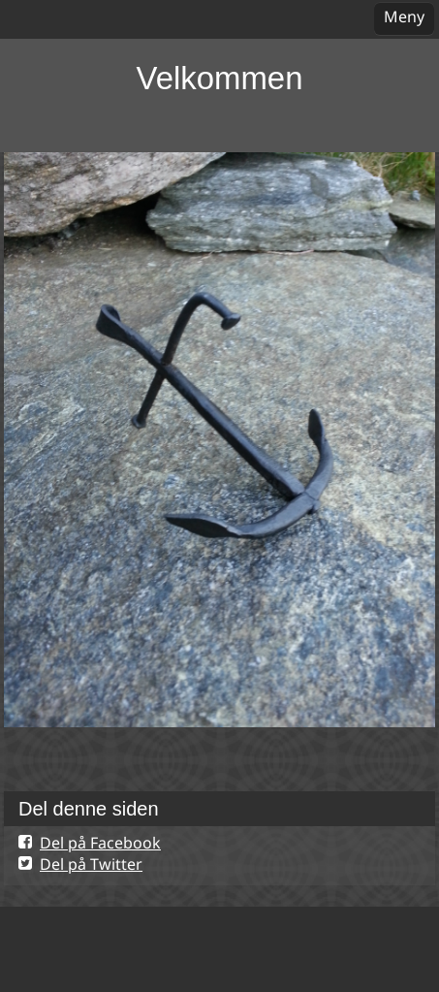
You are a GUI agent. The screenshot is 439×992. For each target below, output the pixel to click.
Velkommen (220, 78)
